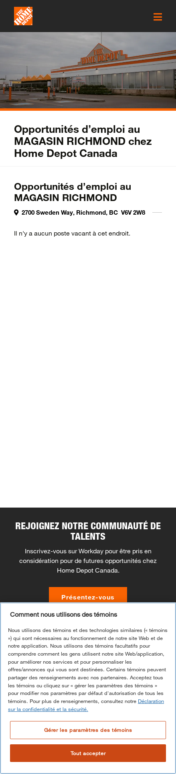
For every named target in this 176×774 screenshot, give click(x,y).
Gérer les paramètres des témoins (88, 730)
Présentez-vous (88, 597)
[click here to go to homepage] (23, 16)
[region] (88, 688)
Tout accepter (88, 753)
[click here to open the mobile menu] (158, 17)
